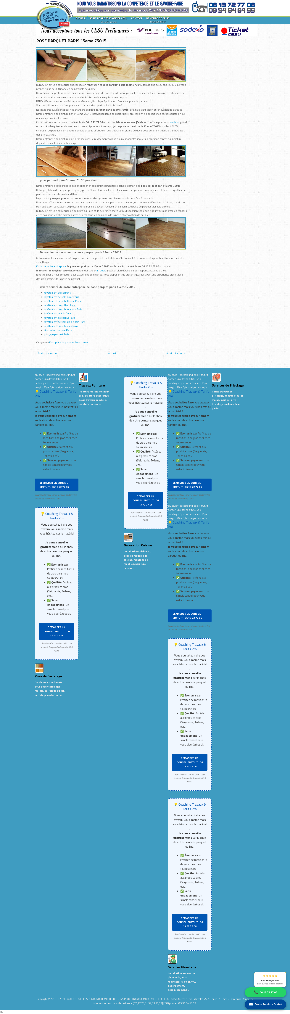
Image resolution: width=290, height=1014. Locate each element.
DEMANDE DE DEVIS (157, 19)
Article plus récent (47, 353)
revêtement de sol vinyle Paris (61, 326)
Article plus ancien (176, 353)
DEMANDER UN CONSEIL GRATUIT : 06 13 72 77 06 (54, 485)
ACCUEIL (81, 18)
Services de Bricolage (228, 385)
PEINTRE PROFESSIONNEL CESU (108, 19)
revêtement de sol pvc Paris (59, 318)
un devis (175, 122)
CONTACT (136, 18)
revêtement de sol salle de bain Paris (65, 322)
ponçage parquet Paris (56, 334)
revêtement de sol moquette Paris (63, 309)
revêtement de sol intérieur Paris (62, 301)
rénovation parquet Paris (58, 330)
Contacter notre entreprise (51, 266)
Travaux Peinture (92, 385)
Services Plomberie (182, 967)
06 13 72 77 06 (265, 992)
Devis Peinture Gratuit (265, 1004)
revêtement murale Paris (58, 313)
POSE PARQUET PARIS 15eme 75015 (71, 40)
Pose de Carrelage (48, 676)
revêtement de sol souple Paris (61, 297)
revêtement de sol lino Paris (59, 305)
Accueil (112, 353)
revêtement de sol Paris (57, 292)
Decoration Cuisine (138, 545)
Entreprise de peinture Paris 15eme (69, 342)
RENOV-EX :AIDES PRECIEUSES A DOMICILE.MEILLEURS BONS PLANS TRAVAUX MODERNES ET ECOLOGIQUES (116, 999)
